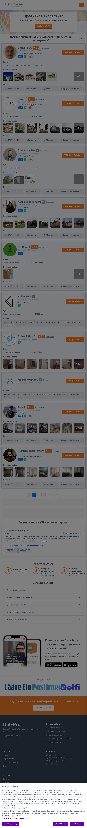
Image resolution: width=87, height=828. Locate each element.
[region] (43, 805)
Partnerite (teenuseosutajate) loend (16, 818)
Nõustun (77, 824)
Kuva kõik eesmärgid (10, 824)
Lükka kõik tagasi (61, 824)
